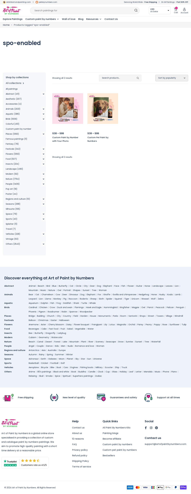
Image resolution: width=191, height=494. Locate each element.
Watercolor (56, 337)
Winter (69, 354)
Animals (9, 294)
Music (43, 290)
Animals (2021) (13, 108)
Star (83, 358)
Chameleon (47, 294)
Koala (170, 294)
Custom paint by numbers (117, 444)
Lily (105, 324)
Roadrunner (53, 311)
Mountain (33, 290)
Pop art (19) (11, 188)
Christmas (43, 320)
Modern (9, 337)
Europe (62, 350)
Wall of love (68, 19)
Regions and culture (15, 350)
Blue (54, 286)
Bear (31, 294)
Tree (94, 290)
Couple (40, 346)
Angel (31, 346)
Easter (54, 320)
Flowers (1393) (13, 153)
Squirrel (118, 298)
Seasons (9, 354)
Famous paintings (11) (16, 138)
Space (8, 358)
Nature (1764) (13, 178)
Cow (58, 294)
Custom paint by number (18, 128)
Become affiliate (112, 438)
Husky (162, 294)
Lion (177, 286)
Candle (91, 371)
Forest (57, 341)
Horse (147, 286)
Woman (103, 290)
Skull (41, 376)
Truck (124, 367)
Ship (117, 367)
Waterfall (155, 341)
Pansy (140, 324)
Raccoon (73, 298)
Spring (50, 354)
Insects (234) (12, 163)
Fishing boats (86, 367)
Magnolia (121, 324)
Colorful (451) (12, 123)
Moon (61, 358)
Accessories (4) (14, 103)
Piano (174, 371)
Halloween (64, 320)
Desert (48, 341)
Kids (57, 346)
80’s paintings (44, 371)
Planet (70, 358)
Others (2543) (13, 243)
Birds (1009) (11, 118)
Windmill (179, 316)
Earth (43, 358)
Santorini (133, 316)
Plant (83, 341)
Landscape (157, 286)
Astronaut (34, 358)
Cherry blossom (56, 324)
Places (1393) (12, 133)
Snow (121, 341)
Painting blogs (110, 433)
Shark (76, 303)
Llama (48, 298)
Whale (92, 303)
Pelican (170, 307)
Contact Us (111, 19)
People (8, 346)
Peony (149, 324)
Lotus (112, 324)
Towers (159, 316)
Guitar (139, 286)
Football (54, 363)
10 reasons (78, 438)
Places (8, 316)
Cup (108, 371)
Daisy (69, 324)
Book (73, 371)
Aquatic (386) (13, 113)
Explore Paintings (12, 19)
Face (116, 286)
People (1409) (13, 183)
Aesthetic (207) (14, 98)
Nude (70, 346)
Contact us (78, 427)
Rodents (84, 298)
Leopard (33, 298)
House (93, 316)
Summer (59, 354)
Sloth (101, 298)
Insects (8, 333)
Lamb (178, 294)
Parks (115, 316)
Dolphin (44, 303)
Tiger (126, 298)
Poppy (157, 324)
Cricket (44, 363)
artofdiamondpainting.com (18, 2)
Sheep (93, 298)
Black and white (61, 371)
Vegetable (80, 328)
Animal (32, 286)
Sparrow (73, 311)
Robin (64, 311)
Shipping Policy (80, 461)
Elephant (107, 286)
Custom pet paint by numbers (120, 450)
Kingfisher (125, 307)
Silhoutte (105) (13, 208)
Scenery (100, 341)
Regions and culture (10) (18, 198)
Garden (84, 316)
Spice (57, 376)
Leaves (169, 286)
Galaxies (52, 358)
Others (8, 371)
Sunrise (129, 341)
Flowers (9, 324)
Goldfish (67, 303)
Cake (44, 328)
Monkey (57, 298)
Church (50, 316)
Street (151, 316)
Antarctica (34, 350)
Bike (52, 367)
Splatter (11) (11, 223)
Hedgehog (144, 294)
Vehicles (9, 367)
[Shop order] (171, 78)
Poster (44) (11, 193)
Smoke (49, 376)
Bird (48, 286)
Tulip (184, 324)
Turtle (84, 303)
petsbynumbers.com (48, 2)
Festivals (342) (13, 148)
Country (67, 316)
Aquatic (9, 303)
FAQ (74, 444)
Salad (70, 328)
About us (77, 433)
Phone (166, 371)
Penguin (180, 307)
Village (169, 316)
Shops (143, 316)
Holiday (123, 371)
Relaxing (33, 376)
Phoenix (32, 311)
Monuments (104, 316)
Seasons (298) (13, 203)
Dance (49, 346)
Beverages (34, 328)
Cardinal (33, 307)
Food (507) (11, 158)
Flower (131, 286)
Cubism (32, 337)
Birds (7, 307)
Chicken (43, 307)
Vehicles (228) (13, 233)
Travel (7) (11, 228)
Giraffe (106, 294)
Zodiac (98, 376)
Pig (64, 298)
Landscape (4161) (14, 168)
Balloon (32, 320)
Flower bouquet (81, 324)
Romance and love (84, 346)
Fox (99, 294)
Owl (59, 290)
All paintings (12, 88)
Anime (32, 371)
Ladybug (62, 333)
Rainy (41, 354)
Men (63, 346)
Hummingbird (110, 307)
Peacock (160, 307)
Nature (51, 290)
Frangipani (97, 324)
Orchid (131, 324)
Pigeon (42, 311)
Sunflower (174, 324)
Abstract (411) (12, 93)
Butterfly (63, 286)
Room (123, 316)
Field (76, 316)
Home (6, 25)
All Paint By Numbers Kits (116, 427)
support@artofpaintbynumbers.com (165, 444)
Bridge (32, 316)
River (91, 341)
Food (7, 328)
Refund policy (79, 455)
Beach (41, 286)
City (86, 286)
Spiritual (66, 376)
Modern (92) (12, 173)
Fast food (53, 328)
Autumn (33, 354)
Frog (58, 303)
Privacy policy (80, 450)
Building (41, 316)
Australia (52, 350)
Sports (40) (11, 218)
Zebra (161, 298)
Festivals (9, 320)
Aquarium (33, 303)
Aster (43, 324)
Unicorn (135, 298)
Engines (74, 367)
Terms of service (81, 466)
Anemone (34, 324)
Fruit (63, 328)
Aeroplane (34, 367)
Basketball (34, 363)
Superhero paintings (83, 376)
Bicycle (44, 367)
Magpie (135, 307)
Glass (114, 371)
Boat (59, 367)
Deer (92, 286)
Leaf (131, 371)
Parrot (150, 307)
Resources (94, 19)
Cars (65, 367)
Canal (40, 341)
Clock (100, 371)
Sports (8, 363)
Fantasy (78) (12, 143)
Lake (65, 341)
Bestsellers (109, 455)
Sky (77, 358)
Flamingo (79, 307)
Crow (52, 307)
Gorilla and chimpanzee (124, 294)
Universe (97, 358)
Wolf (153, 298)
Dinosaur (73, 294)
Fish (123, 286)
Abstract (9, 286)
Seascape (111, 341)
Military (99, 367)
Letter (139, 371)
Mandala (148, 371)
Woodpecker (86, 311)
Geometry (44, 337)
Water (91, 328)
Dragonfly (50, 333)
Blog (80, 19)
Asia (44, 350)
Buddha (82, 371)
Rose (164, 324)
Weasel (145, 298)
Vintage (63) (12, 238)
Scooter (109, 367)
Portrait (67, 290)
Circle (78, 286)
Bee (30, 333)
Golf (63, 363)
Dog (99, 286)
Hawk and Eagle (94, 307)
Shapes (76, 290)
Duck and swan (64, 307)
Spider (109, 298)
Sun (89, 358)
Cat (71, 286)
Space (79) (11, 213)
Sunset (86, 290)
